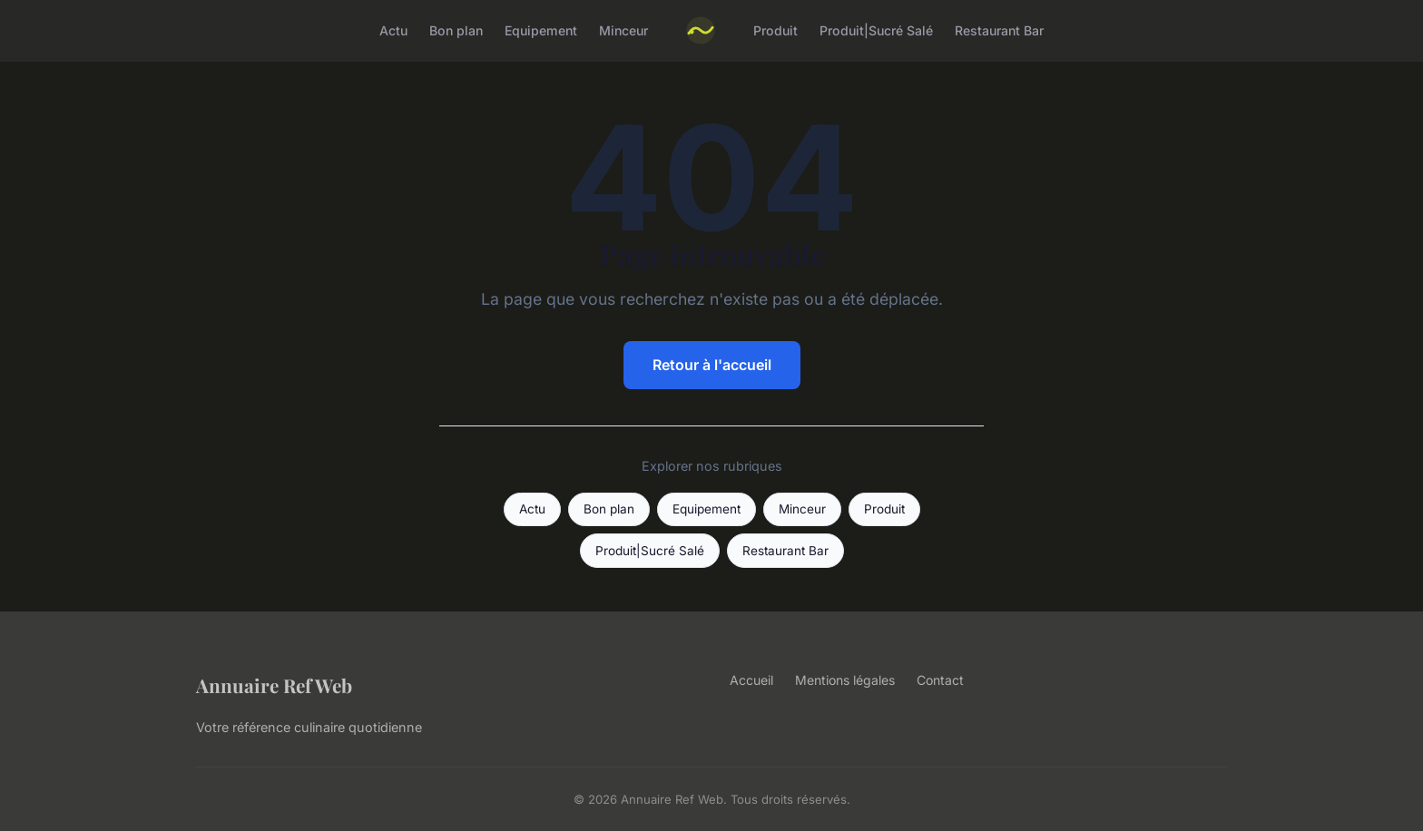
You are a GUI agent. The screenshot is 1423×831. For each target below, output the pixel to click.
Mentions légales (845, 680)
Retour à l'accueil (712, 365)
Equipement (541, 30)
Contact (940, 680)
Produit (775, 30)
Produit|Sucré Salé (876, 30)
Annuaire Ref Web (274, 685)
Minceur (623, 30)
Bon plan (456, 30)
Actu (393, 30)
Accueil (751, 680)
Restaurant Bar (999, 30)
